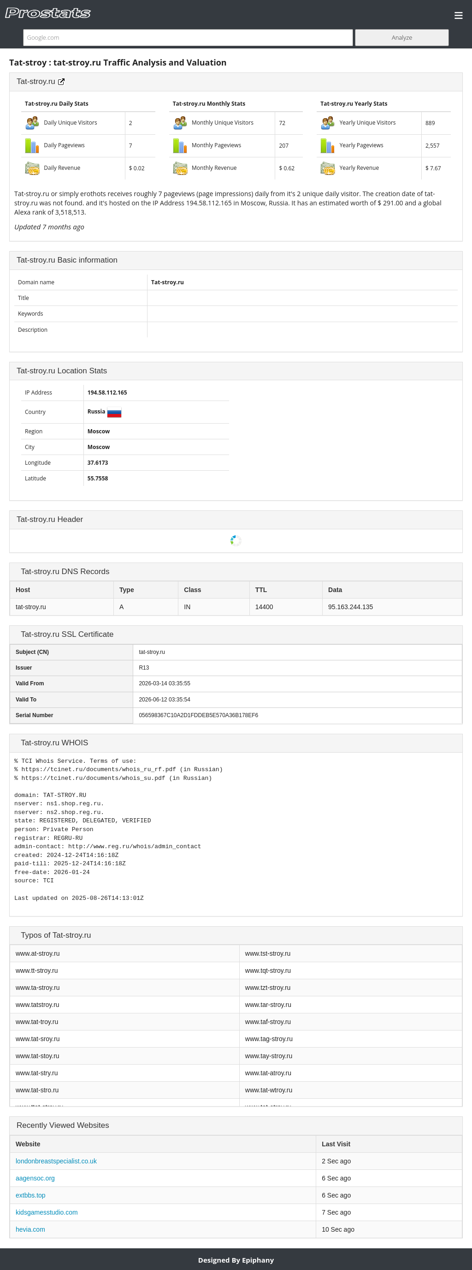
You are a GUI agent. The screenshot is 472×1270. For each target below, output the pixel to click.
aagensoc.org (35, 1178)
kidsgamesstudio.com (47, 1212)
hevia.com (30, 1229)
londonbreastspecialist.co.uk (56, 1161)
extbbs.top (31, 1195)
